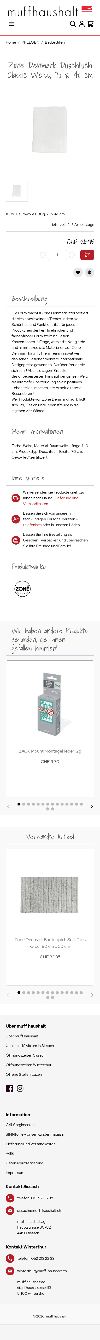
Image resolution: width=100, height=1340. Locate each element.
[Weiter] (91, 806)
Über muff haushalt (22, 1036)
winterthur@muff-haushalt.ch (42, 1270)
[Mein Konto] (82, 24)
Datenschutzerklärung (24, 1163)
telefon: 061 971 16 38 (35, 1198)
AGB (10, 1153)
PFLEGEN (30, 42)
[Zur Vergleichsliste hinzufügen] (89, 272)
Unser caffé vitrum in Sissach (30, 1045)
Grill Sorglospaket (20, 1124)
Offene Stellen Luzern (24, 1074)
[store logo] (50, 11)
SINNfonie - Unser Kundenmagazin (35, 1134)
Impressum (15, 1172)
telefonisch (32, 524)
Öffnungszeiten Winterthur (29, 1064)
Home (11, 42)
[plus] (72, 255)
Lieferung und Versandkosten (31, 1143)
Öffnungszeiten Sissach (26, 1055)
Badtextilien (55, 42)
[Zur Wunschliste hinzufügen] (78, 272)
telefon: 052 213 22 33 (35, 1258)
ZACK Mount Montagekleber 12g (50, 751)
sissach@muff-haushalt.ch (39, 1210)
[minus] (43, 255)
